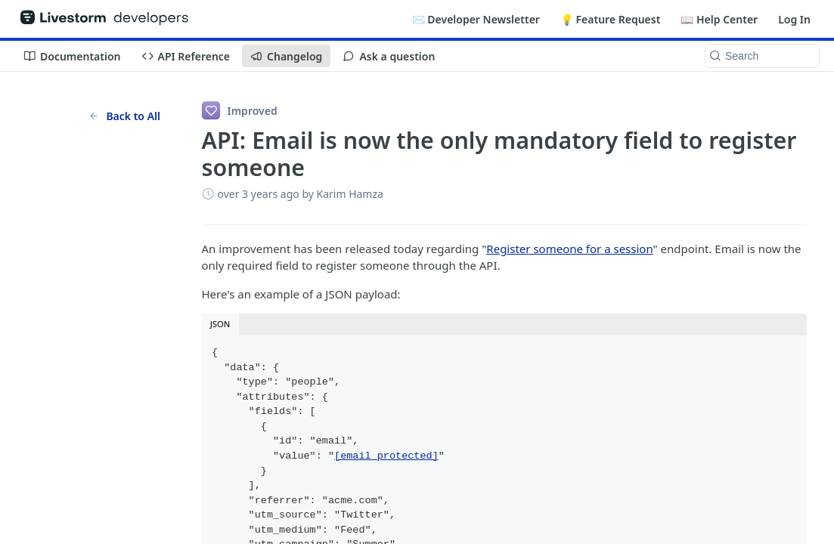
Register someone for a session (569, 248)
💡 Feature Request (610, 19)
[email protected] (386, 456)
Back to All (124, 116)
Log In (794, 19)
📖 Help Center (719, 19)
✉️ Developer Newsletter (476, 19)
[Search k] (762, 56)
